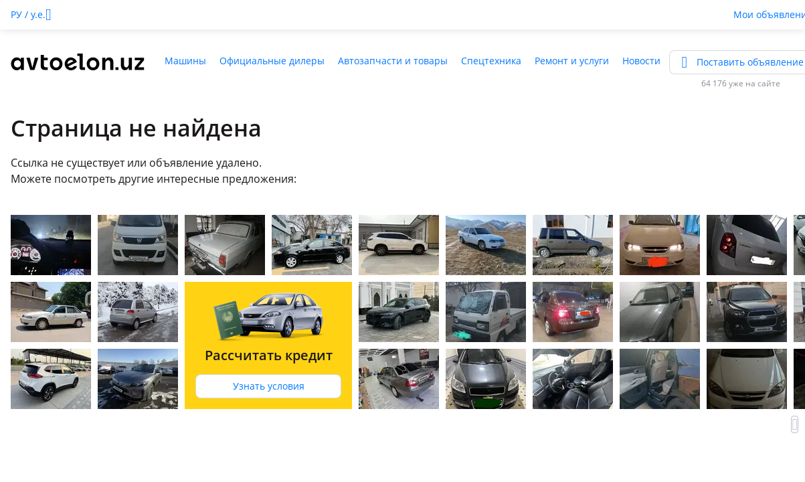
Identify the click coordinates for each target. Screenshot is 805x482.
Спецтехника (491, 60)
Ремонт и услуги (572, 60)
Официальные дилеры (272, 60)
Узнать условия (268, 386)
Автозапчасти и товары (393, 60)
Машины (185, 60)
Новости (641, 60)
